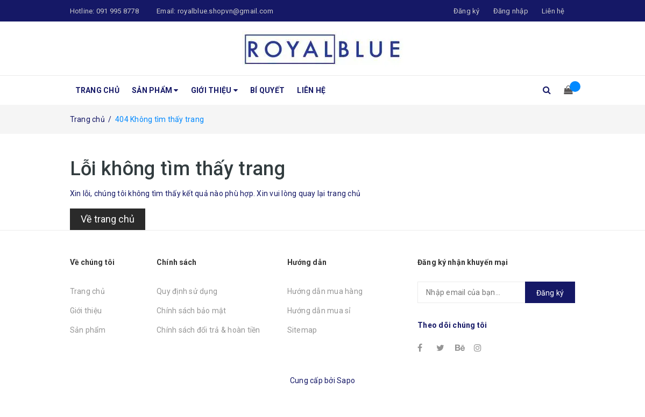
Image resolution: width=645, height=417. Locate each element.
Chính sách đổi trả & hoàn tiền (208, 330)
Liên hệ (311, 90)
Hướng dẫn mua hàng (325, 291)
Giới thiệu (214, 90)
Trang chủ (97, 90)
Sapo (346, 380)
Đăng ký (550, 293)
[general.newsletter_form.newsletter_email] (496, 292)
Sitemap (302, 330)
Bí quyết (267, 90)
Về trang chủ (107, 219)
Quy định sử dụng (187, 291)
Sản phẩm (155, 90)
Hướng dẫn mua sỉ (319, 310)
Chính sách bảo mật (191, 310)
